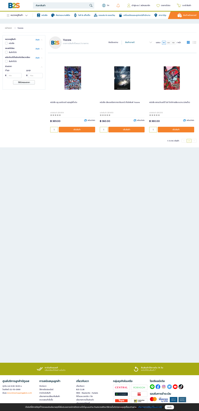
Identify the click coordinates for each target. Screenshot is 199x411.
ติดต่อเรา (42, 386)
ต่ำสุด (7, 70)
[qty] (54, 129)
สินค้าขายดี (138, 42)
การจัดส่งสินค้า (45, 393)
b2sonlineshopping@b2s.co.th (19, 393)
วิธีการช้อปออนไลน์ (46, 389)
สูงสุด (28, 70)
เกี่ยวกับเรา (80, 386)
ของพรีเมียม (9, 48)
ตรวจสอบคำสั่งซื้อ (46, 399)
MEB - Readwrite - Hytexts (87, 393)
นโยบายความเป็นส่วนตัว (85, 399)
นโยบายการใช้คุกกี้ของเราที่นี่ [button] (150, 407)
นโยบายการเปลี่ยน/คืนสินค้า (49, 396)
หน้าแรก (8, 27)
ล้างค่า (37, 39)
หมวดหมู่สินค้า (10, 39)
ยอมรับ (169, 407)
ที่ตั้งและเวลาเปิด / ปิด (84, 396)
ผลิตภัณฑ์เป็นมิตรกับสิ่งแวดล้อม (17, 57)
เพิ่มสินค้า (77, 129)
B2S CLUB (80, 389)
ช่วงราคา (8, 66)
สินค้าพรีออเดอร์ (190, 15)
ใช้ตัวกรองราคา (24, 82)
